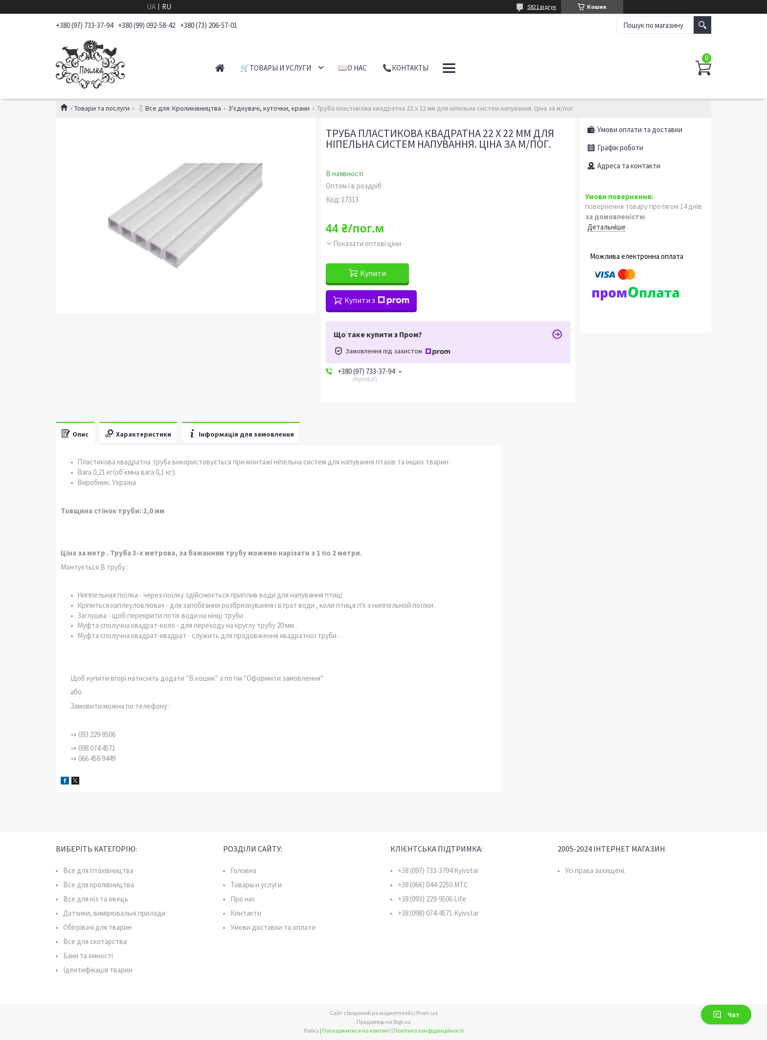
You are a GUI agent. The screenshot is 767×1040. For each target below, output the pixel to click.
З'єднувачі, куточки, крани (269, 108)
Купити (373, 273)
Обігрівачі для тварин (97, 927)
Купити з (376, 300)
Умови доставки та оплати (273, 927)
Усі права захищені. (595, 870)
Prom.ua (427, 1013)
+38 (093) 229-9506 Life (432, 898)
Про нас (242, 898)
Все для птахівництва (98, 870)
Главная (220, 68)
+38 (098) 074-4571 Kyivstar (438, 913)
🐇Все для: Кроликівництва (179, 108)
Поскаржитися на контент (356, 1030)
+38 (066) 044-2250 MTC (433, 884)
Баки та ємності (88, 955)
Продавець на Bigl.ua (384, 1021)
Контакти (245, 913)
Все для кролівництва (98, 884)
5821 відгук (541, 6)
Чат (726, 1014)
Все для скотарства (95, 941)
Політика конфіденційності (429, 1030)
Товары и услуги (256, 884)
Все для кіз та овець (95, 898)
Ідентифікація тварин (98, 969)
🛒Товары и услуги (275, 67)
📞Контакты (406, 67)
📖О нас (352, 67)
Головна (243, 870)
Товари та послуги (102, 108)
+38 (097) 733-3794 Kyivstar (438, 870)
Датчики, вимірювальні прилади (114, 913)
